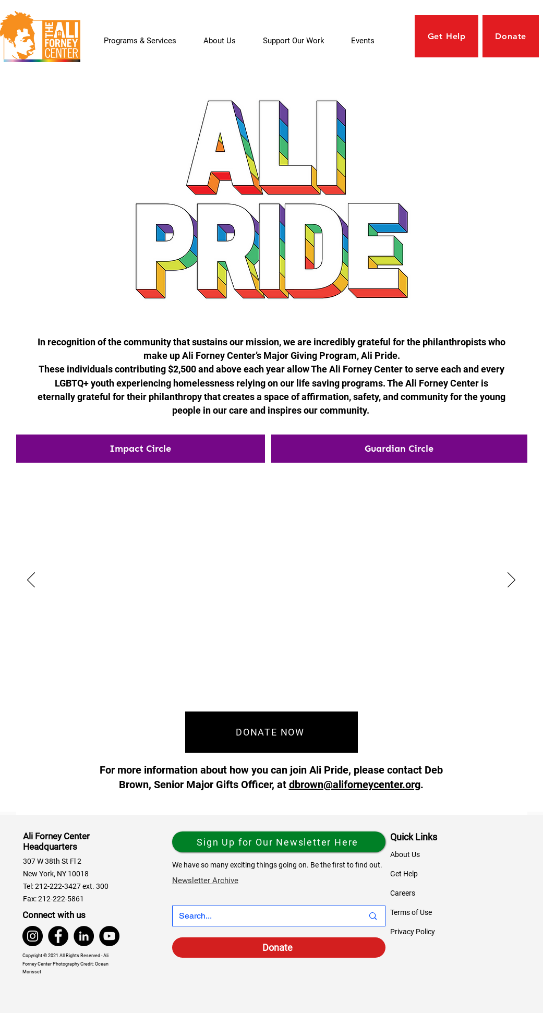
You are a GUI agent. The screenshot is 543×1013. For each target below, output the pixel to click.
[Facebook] (58, 936)
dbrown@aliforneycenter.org (354, 784)
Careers (402, 893)
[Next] (511, 580)
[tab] (140, 449)
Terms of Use (411, 912)
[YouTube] (109, 936)
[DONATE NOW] (271, 732)
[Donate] (278, 947)
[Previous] (31, 580)
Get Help (404, 874)
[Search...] (263, 916)
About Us (405, 854)
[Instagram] (32, 936)
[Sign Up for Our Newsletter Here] (278, 841)
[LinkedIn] (84, 936)
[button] (299, 41)
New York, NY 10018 (56, 874)
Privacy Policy (412, 931)
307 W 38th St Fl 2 (52, 861)
